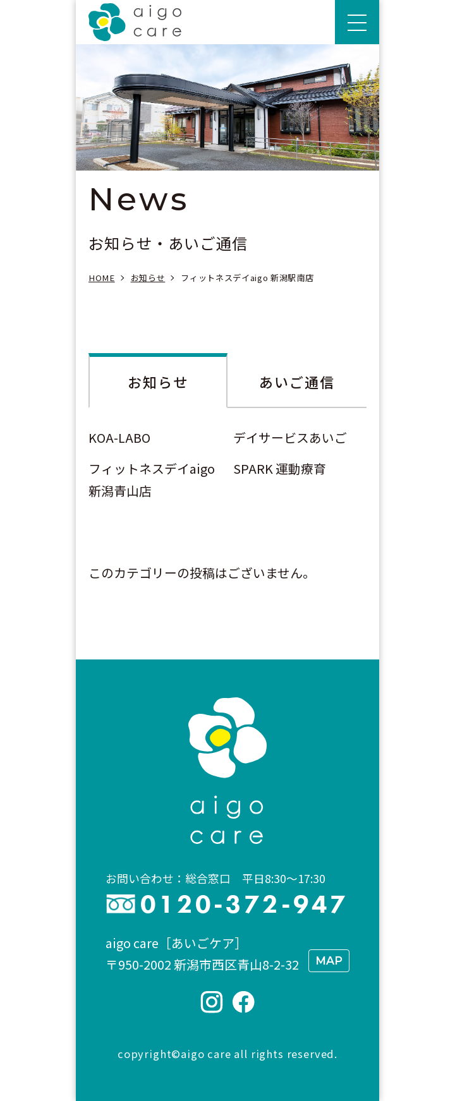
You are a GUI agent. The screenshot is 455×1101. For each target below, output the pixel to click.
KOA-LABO (119, 437)
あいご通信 (297, 381)
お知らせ (158, 381)
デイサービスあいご (290, 437)
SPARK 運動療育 (279, 468)
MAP (329, 960)
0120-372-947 (244, 904)
